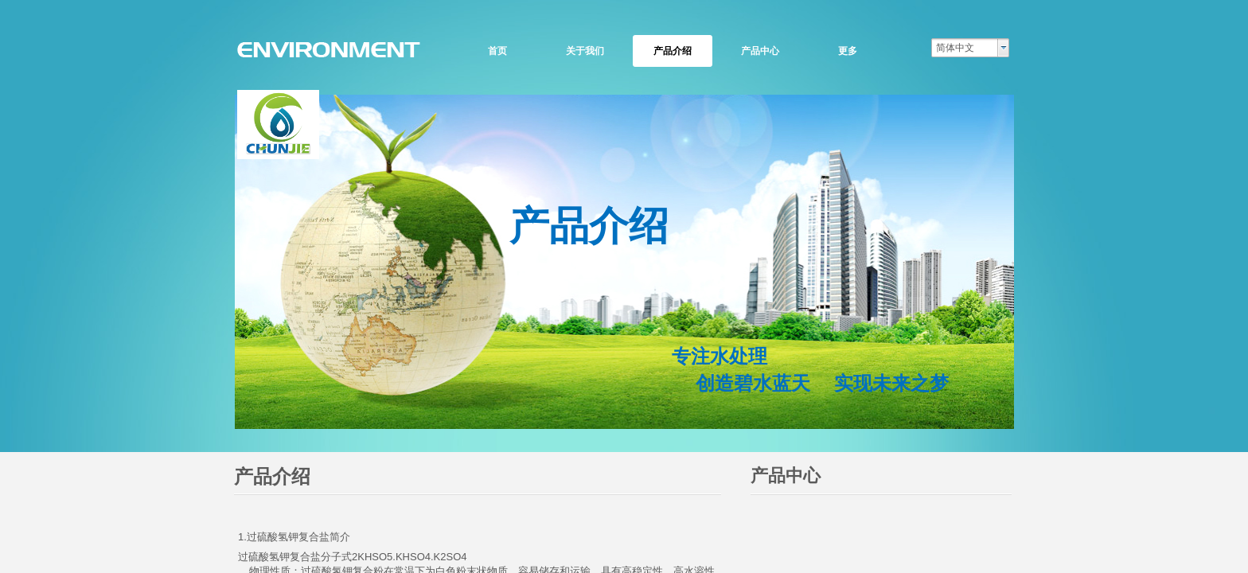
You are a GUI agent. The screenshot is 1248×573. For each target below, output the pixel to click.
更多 (847, 51)
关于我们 (585, 51)
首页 (497, 51)
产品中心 (760, 51)
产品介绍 (672, 51)
